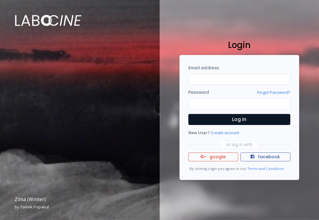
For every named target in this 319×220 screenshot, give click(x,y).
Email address (203, 68)
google (213, 157)
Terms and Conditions (265, 168)
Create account (225, 132)
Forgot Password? (273, 92)
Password (198, 92)
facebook (265, 157)
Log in (239, 119)
